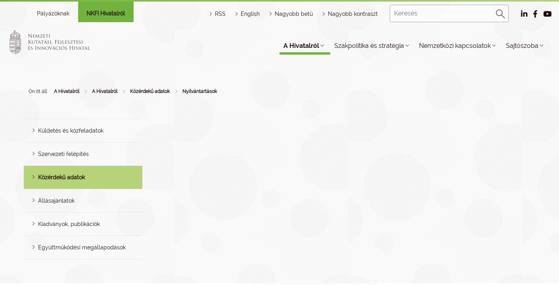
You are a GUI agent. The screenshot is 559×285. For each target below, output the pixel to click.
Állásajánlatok (56, 201)
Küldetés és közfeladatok (70, 130)
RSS (220, 14)
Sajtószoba (522, 45)
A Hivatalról (301, 45)
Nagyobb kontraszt (353, 14)
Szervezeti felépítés (63, 154)
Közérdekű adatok (150, 91)
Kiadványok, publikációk (69, 224)
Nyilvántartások (199, 91)
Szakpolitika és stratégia (369, 45)
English (250, 14)
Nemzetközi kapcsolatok (455, 45)
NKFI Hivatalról (105, 13)
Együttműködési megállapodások (82, 247)
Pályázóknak (53, 13)
